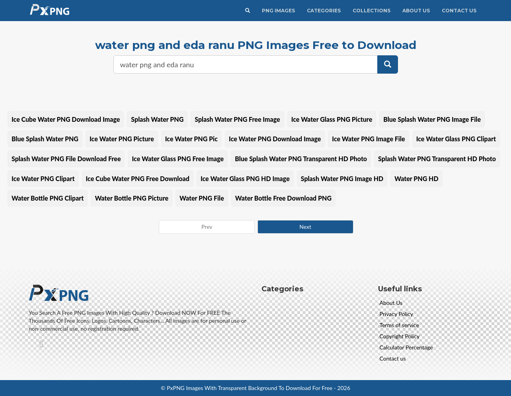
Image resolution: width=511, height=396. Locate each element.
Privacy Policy (396, 313)
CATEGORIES (324, 11)
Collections (371, 11)
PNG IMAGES (278, 11)
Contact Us (459, 11)
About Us (416, 11)
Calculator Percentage (406, 347)
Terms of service (399, 325)
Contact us (393, 358)
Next (305, 226)
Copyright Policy (400, 336)
